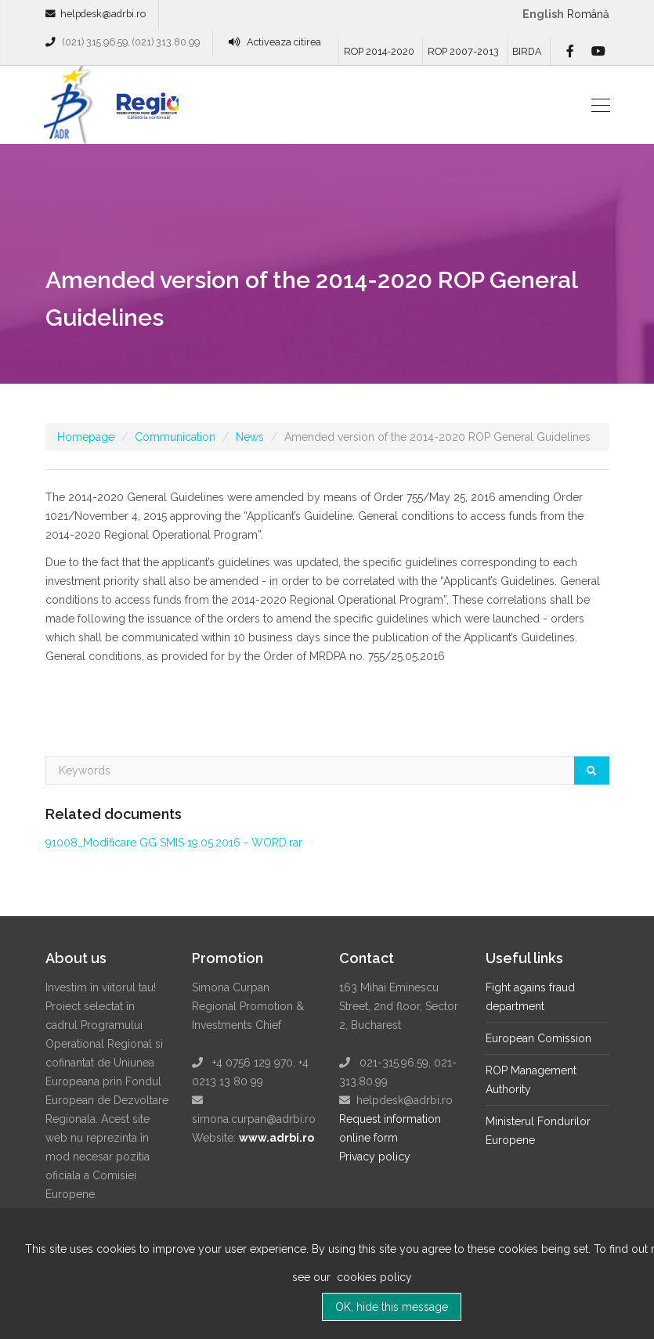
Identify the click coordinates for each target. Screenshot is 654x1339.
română (588, 14)
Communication (175, 437)
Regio (144, 110)
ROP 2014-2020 (379, 51)
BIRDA (527, 51)
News (250, 437)
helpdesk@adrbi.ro (103, 14)
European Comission (538, 1038)
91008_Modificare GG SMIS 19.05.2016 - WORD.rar (173, 842)
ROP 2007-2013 (463, 51)
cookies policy (373, 1287)
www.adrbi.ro (276, 1137)
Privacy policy (374, 1156)
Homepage (85, 437)
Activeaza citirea (284, 42)
